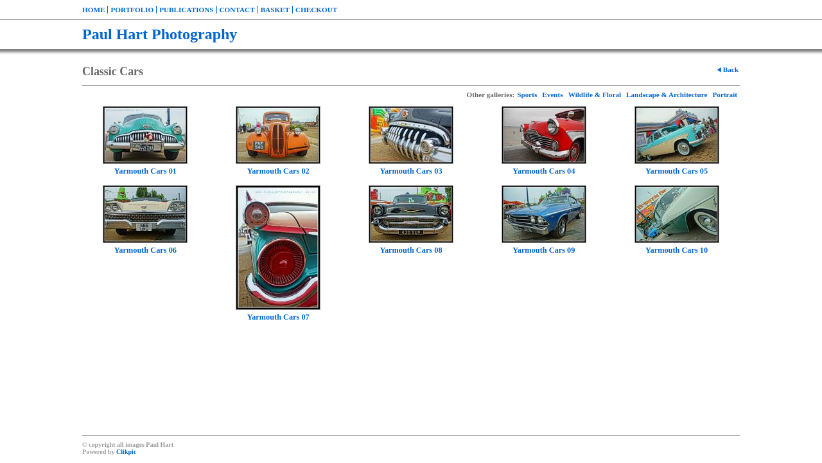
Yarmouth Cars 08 (411, 250)
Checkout (316, 10)
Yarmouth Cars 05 (676, 171)
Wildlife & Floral (594, 94)
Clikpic (126, 451)
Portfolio (131, 10)
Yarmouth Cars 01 (145, 171)
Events (552, 94)
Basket (275, 10)
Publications (186, 10)
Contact (237, 10)
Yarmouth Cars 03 (411, 171)
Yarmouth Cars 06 (145, 250)
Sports (527, 94)
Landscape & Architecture (666, 94)
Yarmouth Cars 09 (543, 250)
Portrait (724, 94)
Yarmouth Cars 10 (676, 250)
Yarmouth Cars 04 (543, 171)
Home (93, 10)
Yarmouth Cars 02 (278, 171)
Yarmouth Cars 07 (278, 317)
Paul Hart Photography (159, 34)
